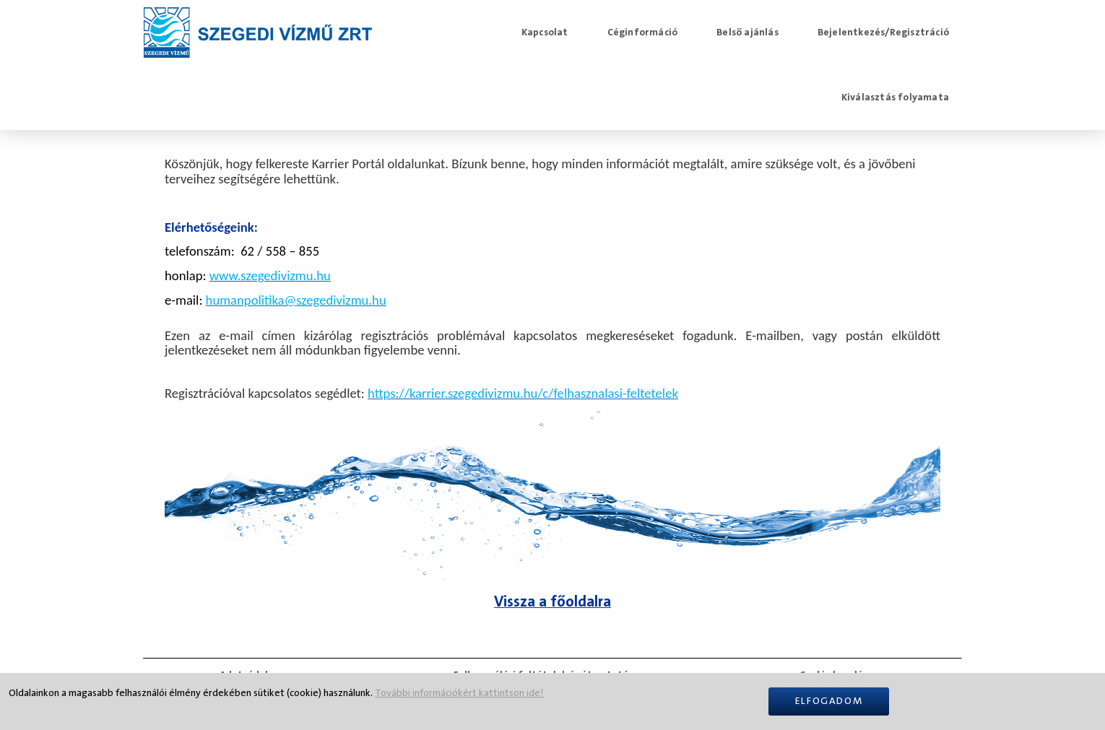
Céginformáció (642, 32)
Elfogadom (828, 701)
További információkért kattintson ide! (459, 693)
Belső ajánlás (747, 32)
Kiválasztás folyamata (895, 97)
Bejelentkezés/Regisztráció (883, 32)
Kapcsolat (544, 32)
